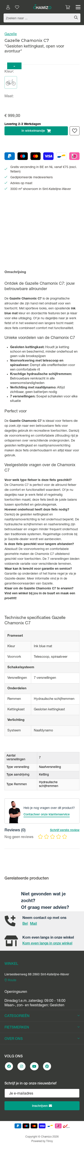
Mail (33, 924)
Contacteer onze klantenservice (47, 814)
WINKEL (11, 964)
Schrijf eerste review (65, 830)
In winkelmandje (36, 131)
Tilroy (49, 1141)
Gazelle (10, 34)
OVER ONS (42, 1039)
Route (10, 980)
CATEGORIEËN (42, 1016)
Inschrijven (42, 1106)
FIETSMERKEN (42, 1028)
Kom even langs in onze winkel (47, 944)
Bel (25, 924)
